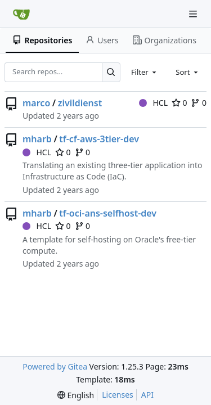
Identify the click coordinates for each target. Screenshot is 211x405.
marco (36, 103)
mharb (37, 139)
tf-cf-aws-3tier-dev (99, 139)
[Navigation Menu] (194, 13)
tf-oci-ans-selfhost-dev (107, 213)
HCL (153, 102)
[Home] (21, 14)
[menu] (75, 395)
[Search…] (111, 72)
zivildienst (80, 103)
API (147, 394)
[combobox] (144, 72)
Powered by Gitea (55, 366)
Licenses (117, 394)
